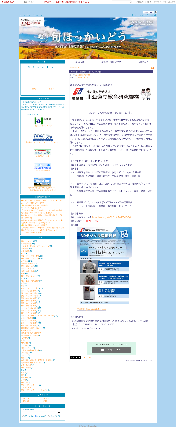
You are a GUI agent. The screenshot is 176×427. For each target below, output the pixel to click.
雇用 (22, 273)
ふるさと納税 (26, 387)
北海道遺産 (25, 251)
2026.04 (26, 398)
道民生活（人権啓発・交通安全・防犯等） (37, 360)
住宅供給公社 (26, 365)
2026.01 (46, 401)
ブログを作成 (161, 2)
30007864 (149, 12)
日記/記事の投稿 (42, 197)
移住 (22, 254)
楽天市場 (171, 2)
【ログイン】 (151, 15)
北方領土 (24, 261)
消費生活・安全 (27, 263)
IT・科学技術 (26, 244)
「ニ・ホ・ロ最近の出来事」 (32, 233)
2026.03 (26, 401)
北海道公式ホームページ (43, 125)
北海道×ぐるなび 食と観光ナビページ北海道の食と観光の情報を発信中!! (42, 188)
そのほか (30, 2)
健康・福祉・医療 (27, 266)
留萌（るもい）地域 (28, 311)
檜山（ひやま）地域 (28, 306)
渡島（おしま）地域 (28, 303)
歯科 (22, 375)
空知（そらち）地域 (28, 291)
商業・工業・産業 (27, 271)
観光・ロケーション (28, 276)
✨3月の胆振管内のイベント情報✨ (34, 225)
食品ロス (24, 358)
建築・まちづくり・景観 (30, 288)
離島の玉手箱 (26, 368)
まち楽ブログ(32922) (83, 75)
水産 (22, 283)
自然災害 (24, 382)
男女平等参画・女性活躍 (30, 335)
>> (143, 2)
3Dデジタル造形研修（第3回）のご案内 (86, 72)
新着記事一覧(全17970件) (111, 62)
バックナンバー (43, 395)
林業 (22, 286)
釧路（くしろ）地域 (28, 323)
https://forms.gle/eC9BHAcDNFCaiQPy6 (111, 217)
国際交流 (24, 249)
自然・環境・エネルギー (30, 259)
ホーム (22, 15)
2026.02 (46, 398)
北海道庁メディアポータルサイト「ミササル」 (42, 141)
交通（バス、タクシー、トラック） (34, 390)
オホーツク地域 (27, 318)
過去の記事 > (144, 62)
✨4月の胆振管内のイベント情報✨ (34, 205)
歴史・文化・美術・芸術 (30, 256)
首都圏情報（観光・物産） (31, 328)
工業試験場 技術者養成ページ (91, 309)
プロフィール (37, 15)
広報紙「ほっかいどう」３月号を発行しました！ (39, 230)
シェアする (86, 357)
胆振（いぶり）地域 (28, 298)
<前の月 (34, 89)
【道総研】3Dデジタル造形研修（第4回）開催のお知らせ (42, 228)
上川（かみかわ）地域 (29, 308)
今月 (42, 89)
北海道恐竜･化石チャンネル (31, 363)
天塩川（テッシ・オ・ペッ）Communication (37, 316)
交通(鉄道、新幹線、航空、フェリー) (35, 246)
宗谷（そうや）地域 (28, 313)
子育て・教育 (26, 268)
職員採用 (24, 378)
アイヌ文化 (25, 353)
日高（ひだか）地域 (28, 301)
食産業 (23, 380)
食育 (22, 340)
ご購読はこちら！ (42, 155)
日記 (28, 15)
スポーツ (24, 355)
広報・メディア (27, 241)
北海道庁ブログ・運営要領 (31, 333)
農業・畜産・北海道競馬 (30, 281)
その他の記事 (26, 330)
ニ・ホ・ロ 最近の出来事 (31, 208)
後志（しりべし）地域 (29, 296)
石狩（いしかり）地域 (29, 293)
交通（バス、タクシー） (30, 385)
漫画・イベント (27, 348)
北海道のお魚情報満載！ (43, 169)
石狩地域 (24, 338)
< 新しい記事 (79, 62)
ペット (23, 373)
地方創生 (24, 343)
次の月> (51, 89)
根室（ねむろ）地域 (28, 325)
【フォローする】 (138, 15)
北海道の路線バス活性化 (30, 350)
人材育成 (24, 345)
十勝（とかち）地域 (28, 320)
